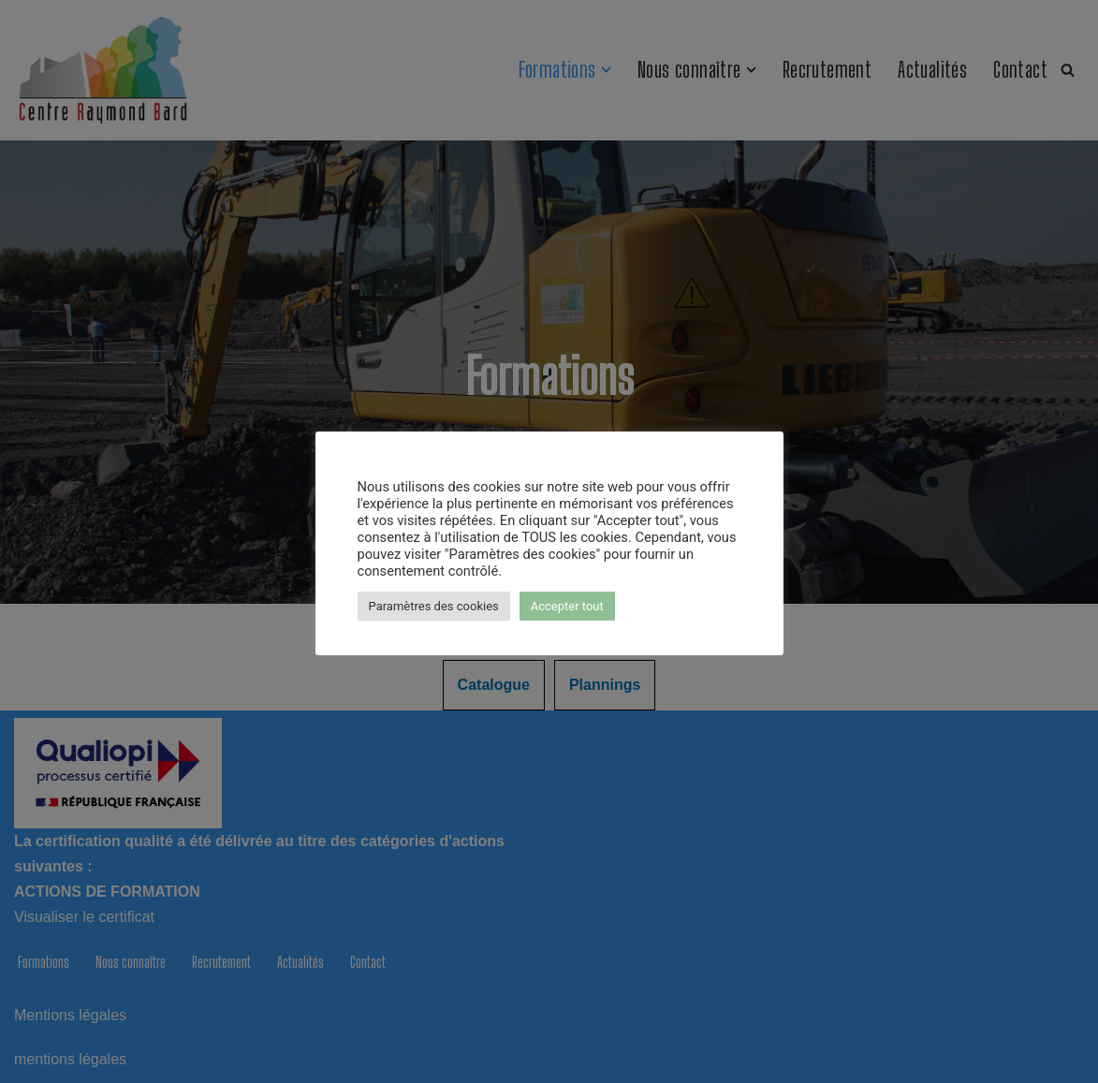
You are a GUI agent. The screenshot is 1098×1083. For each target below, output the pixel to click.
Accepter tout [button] (567, 606)
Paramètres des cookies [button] (434, 606)
